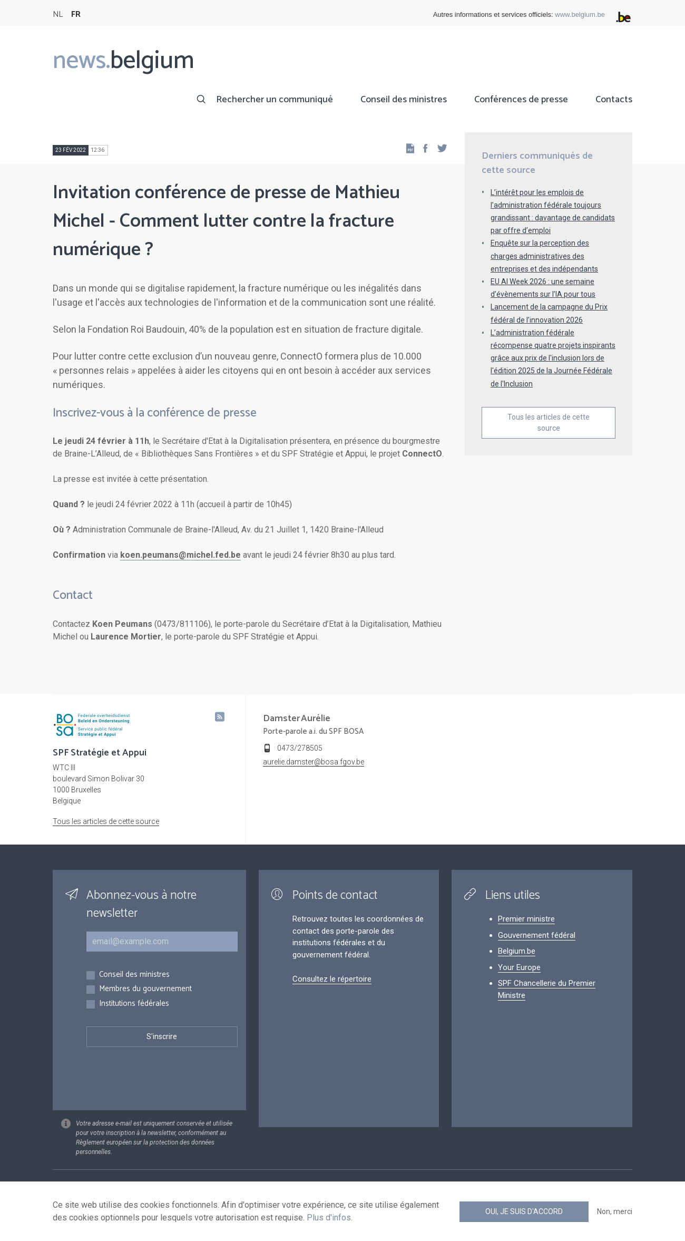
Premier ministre (526, 919)
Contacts (613, 100)
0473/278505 (299, 748)
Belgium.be (516, 951)
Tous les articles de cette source (548, 422)
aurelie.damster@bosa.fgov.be (313, 762)
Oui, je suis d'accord (524, 1211)
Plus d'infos (329, 1218)
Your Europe (519, 967)
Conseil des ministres (403, 100)
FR (76, 14)
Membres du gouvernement (145, 989)
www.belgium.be (580, 14)
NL (58, 14)
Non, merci (614, 1211)
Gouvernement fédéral (536, 935)
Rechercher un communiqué (274, 100)
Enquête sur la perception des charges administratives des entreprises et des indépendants (544, 256)
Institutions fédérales (134, 1004)
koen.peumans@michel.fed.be (180, 555)
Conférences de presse (521, 100)
